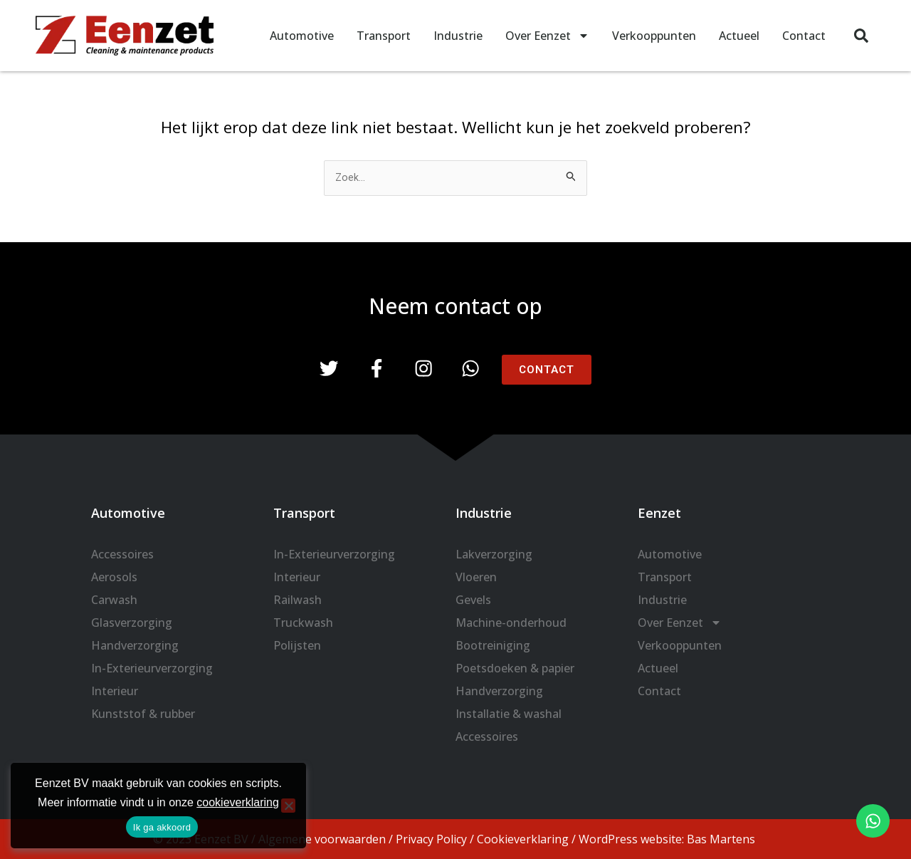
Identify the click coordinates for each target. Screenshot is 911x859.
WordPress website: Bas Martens (667, 839)
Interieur (114, 691)
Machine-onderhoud (511, 622)
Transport (384, 35)
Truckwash (303, 622)
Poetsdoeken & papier (515, 668)
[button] (861, 35)
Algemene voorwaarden (322, 839)
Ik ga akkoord (162, 827)
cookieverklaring (237, 802)
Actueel (739, 35)
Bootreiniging (493, 645)
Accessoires (122, 554)
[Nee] (288, 805)
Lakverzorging (494, 554)
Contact (804, 35)
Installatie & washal (509, 714)
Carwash (114, 600)
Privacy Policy (431, 839)
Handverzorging (135, 645)
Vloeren (476, 577)
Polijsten (297, 645)
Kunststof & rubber (143, 714)
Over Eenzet (547, 35)
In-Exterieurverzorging (152, 668)
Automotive (302, 35)
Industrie (458, 35)
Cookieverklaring (523, 839)
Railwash (297, 600)
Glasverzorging (131, 622)
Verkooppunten (654, 35)
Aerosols (114, 577)
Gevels (473, 600)
